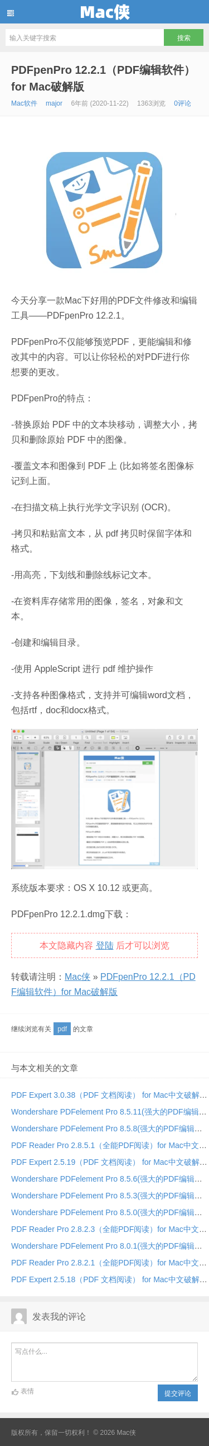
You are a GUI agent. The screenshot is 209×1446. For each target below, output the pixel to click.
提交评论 (177, 1393)
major (54, 103)
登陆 (105, 945)
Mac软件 (24, 103)
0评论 (182, 103)
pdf (62, 1029)
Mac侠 (104, 11)
